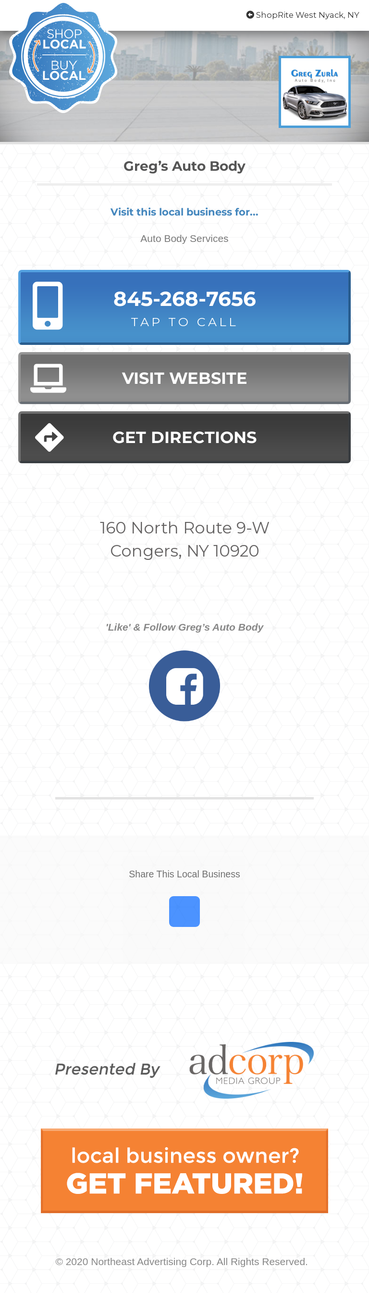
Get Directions (146, 437)
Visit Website (138, 378)
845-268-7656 (184, 308)
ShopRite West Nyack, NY (302, 15)
